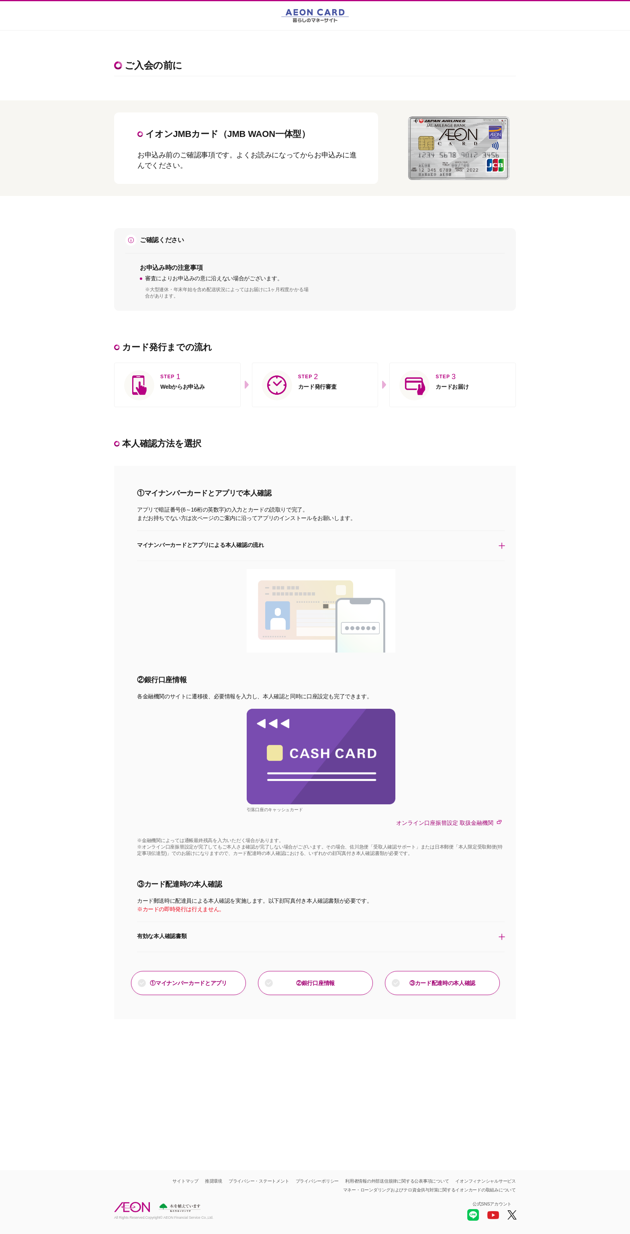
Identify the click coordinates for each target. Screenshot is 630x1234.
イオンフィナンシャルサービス (485, 1181)
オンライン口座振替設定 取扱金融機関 (450, 822)
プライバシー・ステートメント (259, 1181)
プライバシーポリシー (317, 1181)
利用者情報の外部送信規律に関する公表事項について (397, 1181)
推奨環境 (213, 1181)
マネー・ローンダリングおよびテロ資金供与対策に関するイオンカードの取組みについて (429, 1189)
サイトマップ (185, 1181)
